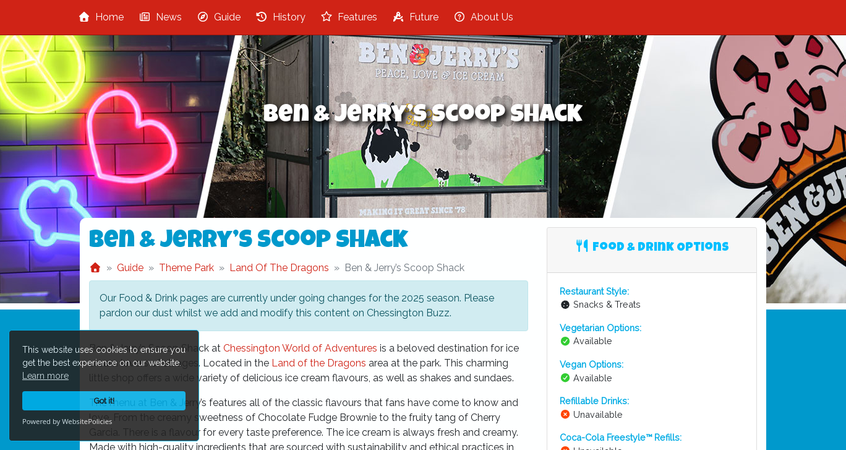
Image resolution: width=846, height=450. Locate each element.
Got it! (104, 400)
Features (348, 17)
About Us (483, 17)
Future (415, 17)
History (280, 17)
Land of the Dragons (318, 363)
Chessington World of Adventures (300, 348)
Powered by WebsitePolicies (67, 421)
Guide (219, 17)
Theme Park (186, 268)
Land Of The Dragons (279, 268)
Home (101, 17)
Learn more (45, 376)
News (160, 17)
